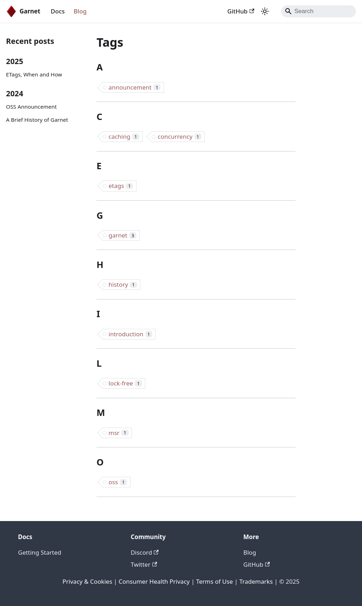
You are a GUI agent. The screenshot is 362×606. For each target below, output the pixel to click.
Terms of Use (214, 581)
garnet (122, 235)
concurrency (180, 136)
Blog (80, 11)
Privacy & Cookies (87, 581)
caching (124, 136)
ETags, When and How (34, 74)
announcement (134, 87)
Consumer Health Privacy (154, 581)
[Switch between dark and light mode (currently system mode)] (265, 11)
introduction (130, 334)
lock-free (125, 383)
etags (121, 186)
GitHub (240, 11)
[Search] (318, 11)
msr (119, 433)
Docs (58, 11)
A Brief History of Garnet (37, 119)
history (123, 284)
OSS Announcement (31, 106)
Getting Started (39, 552)
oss (118, 482)
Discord (145, 552)
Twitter (144, 564)
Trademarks (256, 581)
